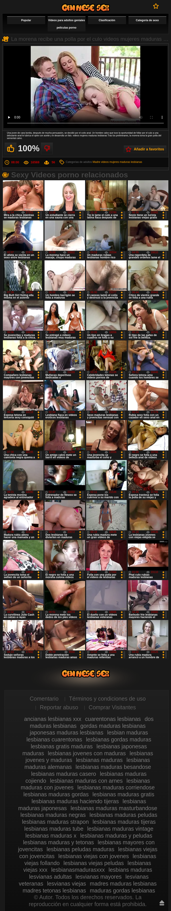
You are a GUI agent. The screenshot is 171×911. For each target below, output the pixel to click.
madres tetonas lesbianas (54, 890)
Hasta (161, 902)
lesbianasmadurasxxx (78, 870)
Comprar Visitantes (112, 707)
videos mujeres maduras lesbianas (121, 162)
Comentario (44, 698)
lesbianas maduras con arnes (86, 781)
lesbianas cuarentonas (54, 739)
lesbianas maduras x (50, 835)
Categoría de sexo (147, 20)
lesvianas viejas (66, 883)
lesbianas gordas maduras (118, 739)
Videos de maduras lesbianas (85, 7)
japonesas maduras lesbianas (66, 732)
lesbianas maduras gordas (56, 794)
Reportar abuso (59, 707)
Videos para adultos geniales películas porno (66, 24)
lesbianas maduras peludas (123, 815)
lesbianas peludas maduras (80, 849)
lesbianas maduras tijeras (124, 822)
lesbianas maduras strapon (55, 822)
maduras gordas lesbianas (122, 890)
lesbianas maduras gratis (123, 794)
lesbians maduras (130, 870)
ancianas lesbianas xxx (52, 719)
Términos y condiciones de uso (107, 698)
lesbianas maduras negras (53, 815)
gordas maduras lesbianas (113, 726)
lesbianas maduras (99, 760)
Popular (26, 20)
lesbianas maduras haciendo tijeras (75, 801)
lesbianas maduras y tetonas (58, 842)
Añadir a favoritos (149, 149)
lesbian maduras (127, 732)
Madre (96, 162)
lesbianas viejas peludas (93, 863)
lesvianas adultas (50, 877)
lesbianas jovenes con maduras (87, 753)
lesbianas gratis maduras (62, 746)
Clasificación (107, 20)
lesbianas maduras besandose (113, 767)
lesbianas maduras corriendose (116, 787)
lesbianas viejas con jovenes (93, 856)
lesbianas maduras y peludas (116, 835)
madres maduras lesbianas (123, 883)
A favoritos (156, 6)
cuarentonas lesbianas (113, 719)
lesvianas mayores (98, 877)
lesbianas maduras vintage (120, 829)
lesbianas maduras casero (63, 774)
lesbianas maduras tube (53, 829)
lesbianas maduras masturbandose (114, 808)
